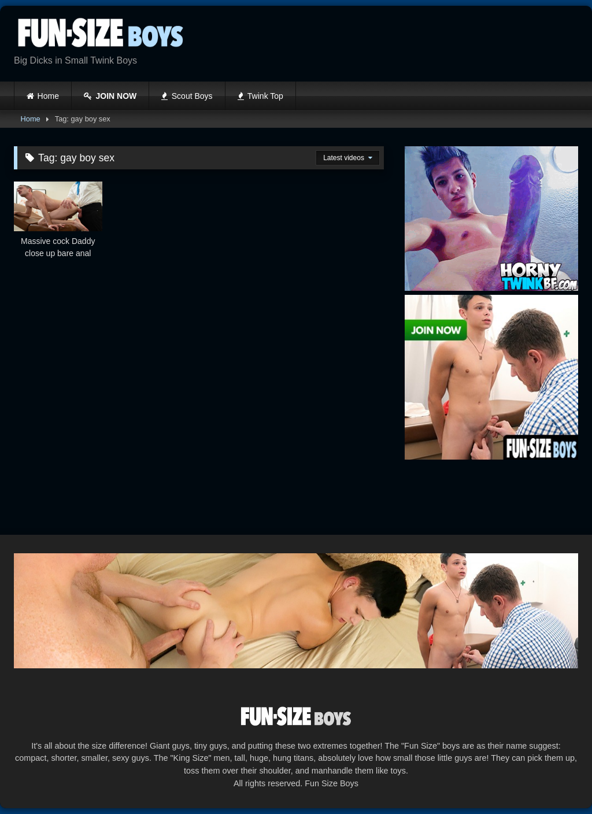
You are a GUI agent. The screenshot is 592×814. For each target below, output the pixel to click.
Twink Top (260, 96)
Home (48, 96)
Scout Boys (186, 96)
